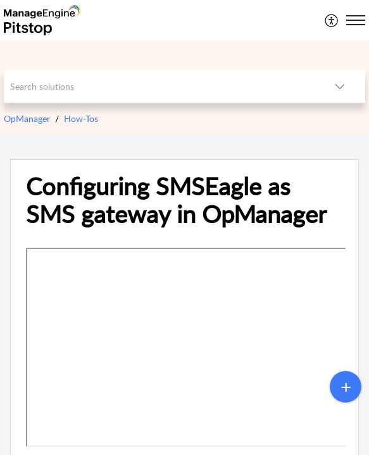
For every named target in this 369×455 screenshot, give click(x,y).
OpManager (27, 118)
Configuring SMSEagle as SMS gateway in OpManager (176, 200)
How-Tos (81, 118)
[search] (159, 86)
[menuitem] (332, 20)
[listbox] (340, 86)
